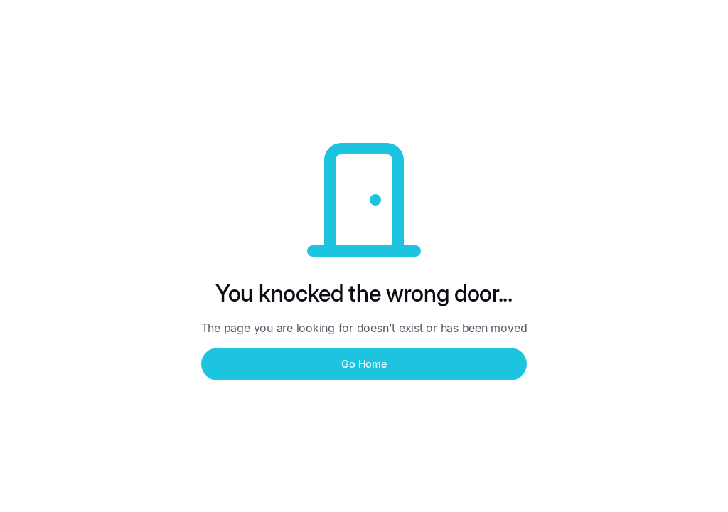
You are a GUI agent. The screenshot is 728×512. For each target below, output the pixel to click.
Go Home (363, 364)
